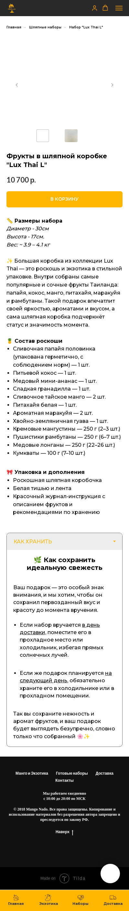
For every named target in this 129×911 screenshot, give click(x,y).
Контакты (64, 780)
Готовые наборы (72, 773)
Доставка (104, 773)
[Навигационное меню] (119, 8)
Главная (13, 27)
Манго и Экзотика (32, 773)
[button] (94, 8)
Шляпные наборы (45, 27)
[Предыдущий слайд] (17, 85)
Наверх (64, 831)
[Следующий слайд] (112, 85)
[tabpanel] (64, 648)
